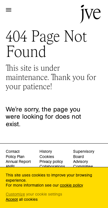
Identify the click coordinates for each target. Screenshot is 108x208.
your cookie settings (34, 194)
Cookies (46, 157)
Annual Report (18, 161)
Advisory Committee (83, 164)
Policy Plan (15, 157)
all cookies (22, 199)
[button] (9, 9)
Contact (13, 151)
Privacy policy (51, 161)
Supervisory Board (83, 154)
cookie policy (71, 185)
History (45, 151)
